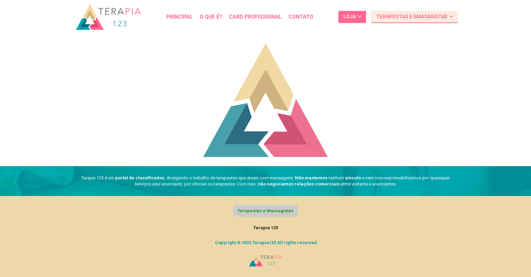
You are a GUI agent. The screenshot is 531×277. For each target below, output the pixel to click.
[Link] (108, 17)
